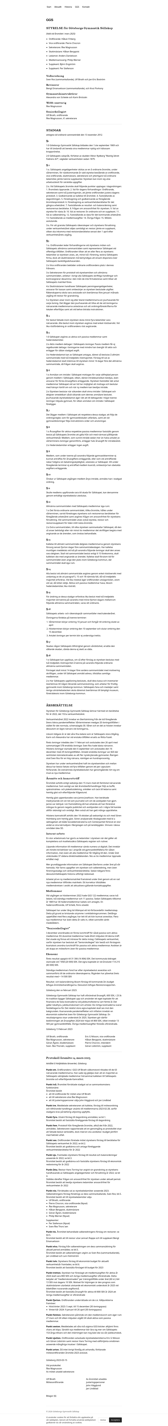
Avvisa (103, 1420)
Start (49, 6)
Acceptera (115, 1420)
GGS (77, 6)
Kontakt (86, 6)
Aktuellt (57, 6)
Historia (68, 6)
